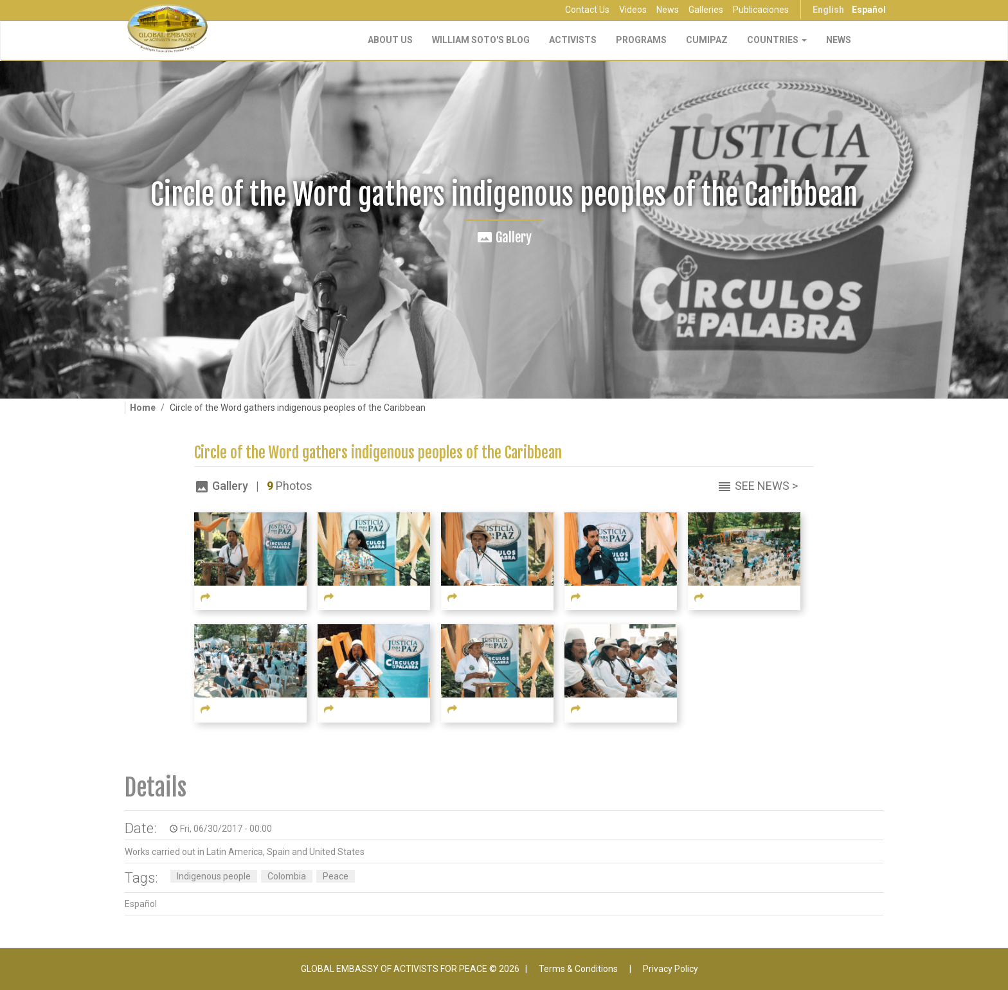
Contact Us (587, 9)
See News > (766, 485)
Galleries (705, 9)
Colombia (286, 876)
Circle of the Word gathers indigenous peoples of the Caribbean (378, 453)
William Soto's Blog (481, 40)
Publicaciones (761, 9)
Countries (777, 40)
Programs (641, 40)
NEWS (838, 40)
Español (869, 9)
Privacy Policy (670, 969)
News (667, 9)
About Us (390, 40)
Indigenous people (214, 876)
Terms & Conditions (578, 969)
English (828, 9)
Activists (573, 40)
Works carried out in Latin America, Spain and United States (244, 852)
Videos (633, 9)
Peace (335, 876)
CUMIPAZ (707, 40)
